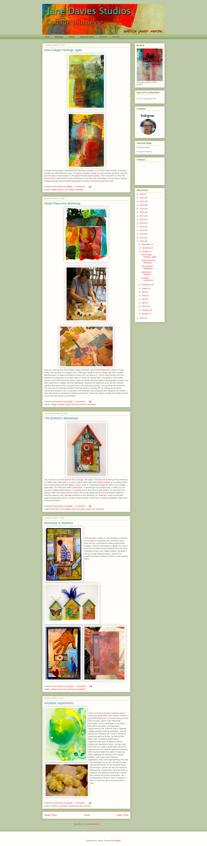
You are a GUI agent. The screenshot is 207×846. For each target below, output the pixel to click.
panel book (77, 487)
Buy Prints (103, 37)
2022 (142, 198)
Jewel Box (102, 495)
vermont (83, 404)
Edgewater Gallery (87, 37)
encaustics (63, 806)
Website (72, 37)
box (57, 509)
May (144, 299)
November (146, 248)
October (145, 251)
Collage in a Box (74, 485)
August (145, 288)
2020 (142, 205)
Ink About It (91, 541)
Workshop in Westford (58, 523)
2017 (142, 216)
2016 (142, 219)
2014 (142, 227)
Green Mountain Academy (89, 176)
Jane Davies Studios (143, 147)
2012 (142, 234)
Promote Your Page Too (144, 151)
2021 (142, 201)
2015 (142, 223)
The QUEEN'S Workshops (61, 418)
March (144, 306)
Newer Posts (50, 815)
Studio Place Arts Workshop (62, 203)
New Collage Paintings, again (63, 50)
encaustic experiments (58, 703)
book (53, 509)
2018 (142, 212)
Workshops (59, 37)
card (61, 509)
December (146, 244)
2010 (142, 241)
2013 (142, 230)
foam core (75, 509)
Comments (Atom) (92, 824)
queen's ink (62, 190)
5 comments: (80, 186)
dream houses (66, 493)
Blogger (117, 841)
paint (83, 509)
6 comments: (80, 401)
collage (54, 190)
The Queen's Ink (67, 480)
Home (47, 37)
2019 (142, 209)
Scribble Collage (103, 482)
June (144, 295)
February (146, 310)
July (144, 292)
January (145, 314)
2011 (142, 238)
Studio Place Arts (103, 370)
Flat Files (116, 37)
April (144, 303)
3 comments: (81, 686)
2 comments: (80, 506)
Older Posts (122, 815)
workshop (79, 190)
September (146, 285)
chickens (54, 806)
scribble (71, 190)
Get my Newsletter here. (147, 99)
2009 (142, 318)
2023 (142, 194)
